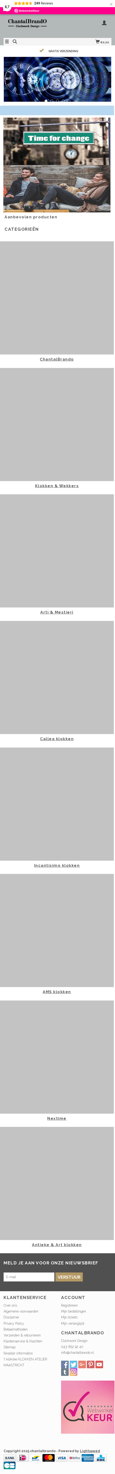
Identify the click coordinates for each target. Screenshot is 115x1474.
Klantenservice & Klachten (23, 1341)
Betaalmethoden (16, 1329)
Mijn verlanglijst (72, 1323)
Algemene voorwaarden (21, 1311)
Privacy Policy (14, 1323)
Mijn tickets (69, 1317)
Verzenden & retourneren (22, 1335)
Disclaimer (11, 1317)
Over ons (10, 1305)
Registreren (69, 1305)
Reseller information (18, 1353)
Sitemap (10, 1347)
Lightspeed (90, 1451)
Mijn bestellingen (73, 1311)
